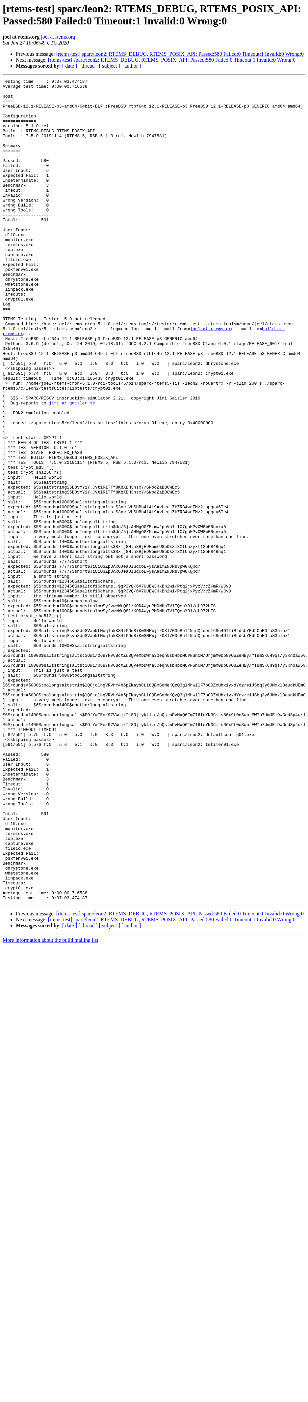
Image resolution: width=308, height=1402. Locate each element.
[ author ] (131, 66)
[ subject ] (109, 66)
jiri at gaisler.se (72, 468)
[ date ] (69, 66)
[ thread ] (88, 66)
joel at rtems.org (58, 37)
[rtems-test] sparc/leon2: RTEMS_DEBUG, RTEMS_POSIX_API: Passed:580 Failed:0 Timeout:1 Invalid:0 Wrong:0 (180, 54)
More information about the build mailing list (50, 1104)
